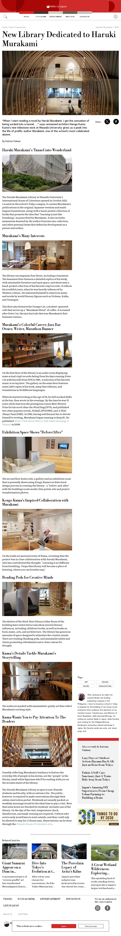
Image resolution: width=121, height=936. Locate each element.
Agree (63, 926)
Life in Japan (84, 17)
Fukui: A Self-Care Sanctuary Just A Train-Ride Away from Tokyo (97, 776)
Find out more (91, 926)
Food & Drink (41, 17)
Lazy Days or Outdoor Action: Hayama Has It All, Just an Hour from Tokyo (98, 761)
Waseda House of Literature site (34, 824)
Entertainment (56, 17)
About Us (7, 913)
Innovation (70, 17)
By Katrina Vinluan (11, 140)
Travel (26, 17)
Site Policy (23, 913)
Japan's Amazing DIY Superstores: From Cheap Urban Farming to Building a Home (98, 793)
